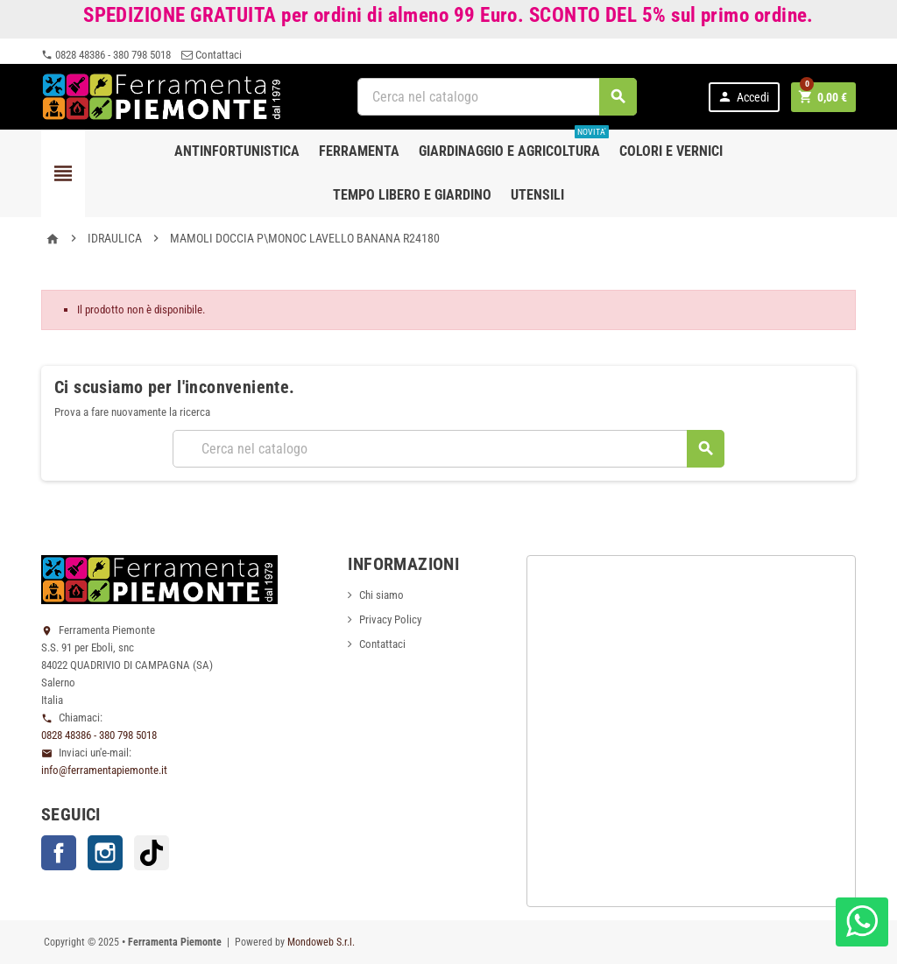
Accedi (743, 96)
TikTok (151, 852)
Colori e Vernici (671, 151)
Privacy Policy (390, 619)
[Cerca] (497, 97)
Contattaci (211, 54)
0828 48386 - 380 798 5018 (106, 54)
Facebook (58, 852)
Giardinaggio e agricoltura (514, 144)
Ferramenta (359, 151)
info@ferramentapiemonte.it (104, 770)
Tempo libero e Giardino (412, 194)
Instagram (105, 852)
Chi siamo (381, 595)
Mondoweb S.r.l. (321, 942)
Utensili (537, 194)
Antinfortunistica (237, 151)
